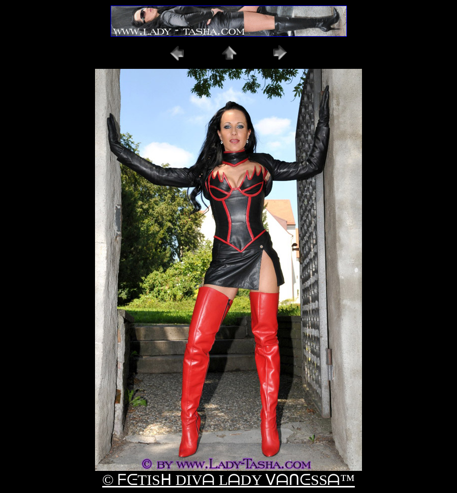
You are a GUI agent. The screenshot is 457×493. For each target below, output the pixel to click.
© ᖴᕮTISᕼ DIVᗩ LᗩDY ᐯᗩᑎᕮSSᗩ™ (228, 479)
